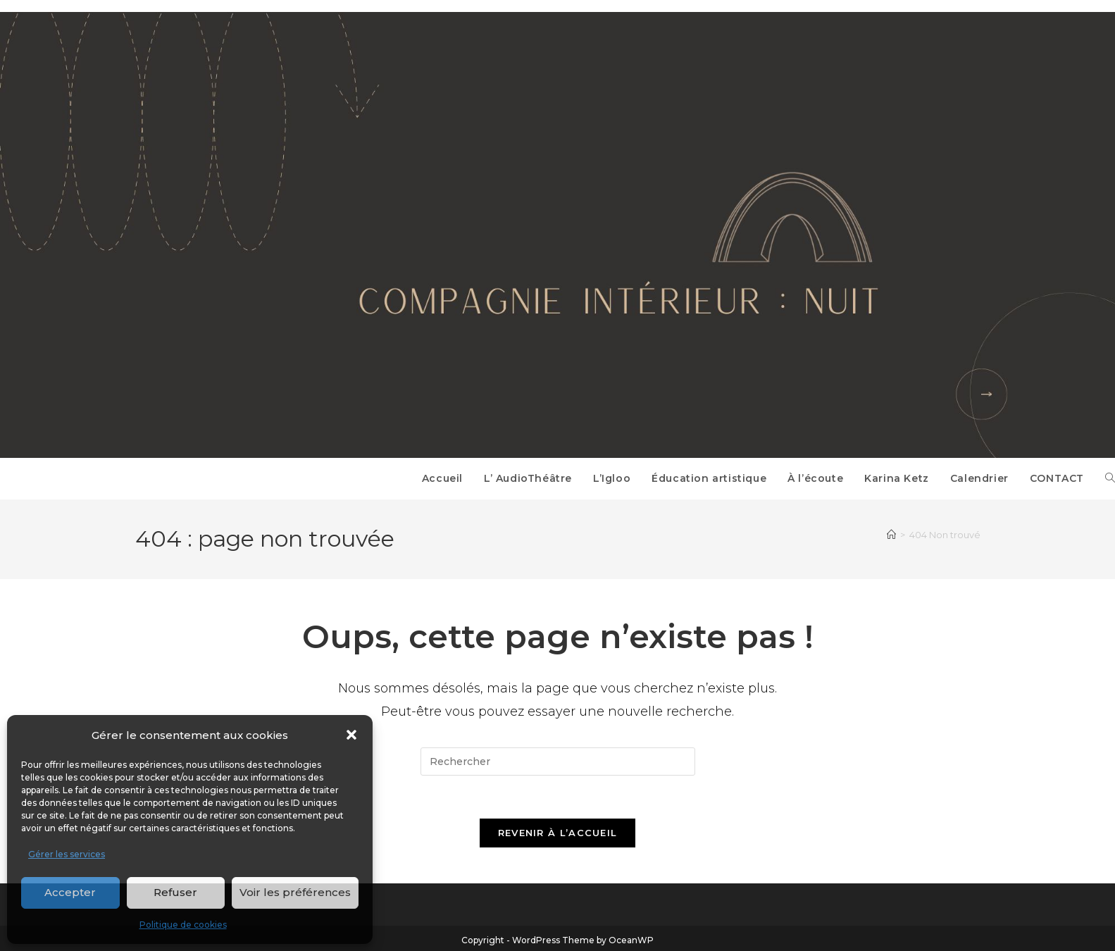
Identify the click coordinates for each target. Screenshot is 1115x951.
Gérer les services (66, 854)
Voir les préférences (295, 892)
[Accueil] (891, 534)
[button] (351, 735)
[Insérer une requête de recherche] (558, 761)
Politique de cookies (183, 924)
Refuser (175, 892)
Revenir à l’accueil (558, 832)
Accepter (70, 892)
